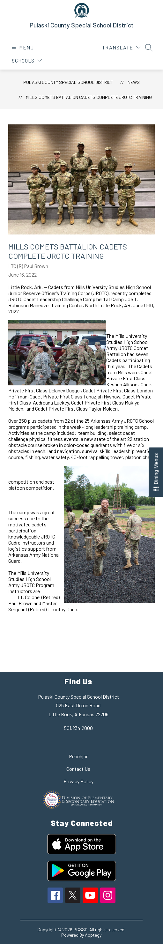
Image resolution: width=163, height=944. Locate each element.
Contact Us (78, 769)
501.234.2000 (78, 728)
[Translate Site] (121, 47)
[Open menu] (22, 47)
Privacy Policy (78, 781)
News (134, 82)
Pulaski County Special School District (68, 82)
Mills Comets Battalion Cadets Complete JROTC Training (89, 97)
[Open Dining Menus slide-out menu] (156, 472)
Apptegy (93, 935)
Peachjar (78, 756)
